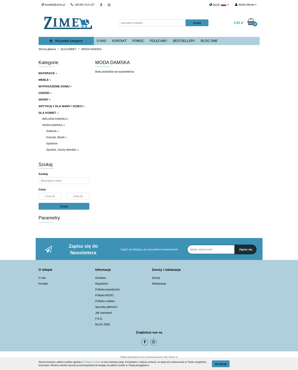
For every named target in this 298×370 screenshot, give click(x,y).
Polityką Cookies (92, 362)
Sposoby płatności (106, 306)
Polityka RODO (104, 295)
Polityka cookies (105, 301)
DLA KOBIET (49, 112)
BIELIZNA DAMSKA (55, 118)
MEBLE (45, 79)
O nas (42, 277)
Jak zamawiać (103, 312)
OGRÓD (45, 93)
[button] (45, 270)
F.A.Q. (99, 318)
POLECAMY (158, 41)
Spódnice (52, 143)
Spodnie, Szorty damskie (62, 149)
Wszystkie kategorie (66, 41)
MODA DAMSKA (53, 125)
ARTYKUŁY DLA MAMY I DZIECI (62, 106)
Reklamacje (159, 283)
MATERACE (48, 73)
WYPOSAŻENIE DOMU (55, 86)
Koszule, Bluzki (56, 137)
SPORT (45, 99)
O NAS (101, 41)
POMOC (138, 41)
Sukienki (52, 131)
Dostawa (100, 277)
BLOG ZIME (209, 41)
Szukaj (64, 206)
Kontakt (43, 283)
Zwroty (156, 277)
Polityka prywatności (107, 289)
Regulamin (101, 283)
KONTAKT (119, 41)
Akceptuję (221, 363)
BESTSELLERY (184, 41)
